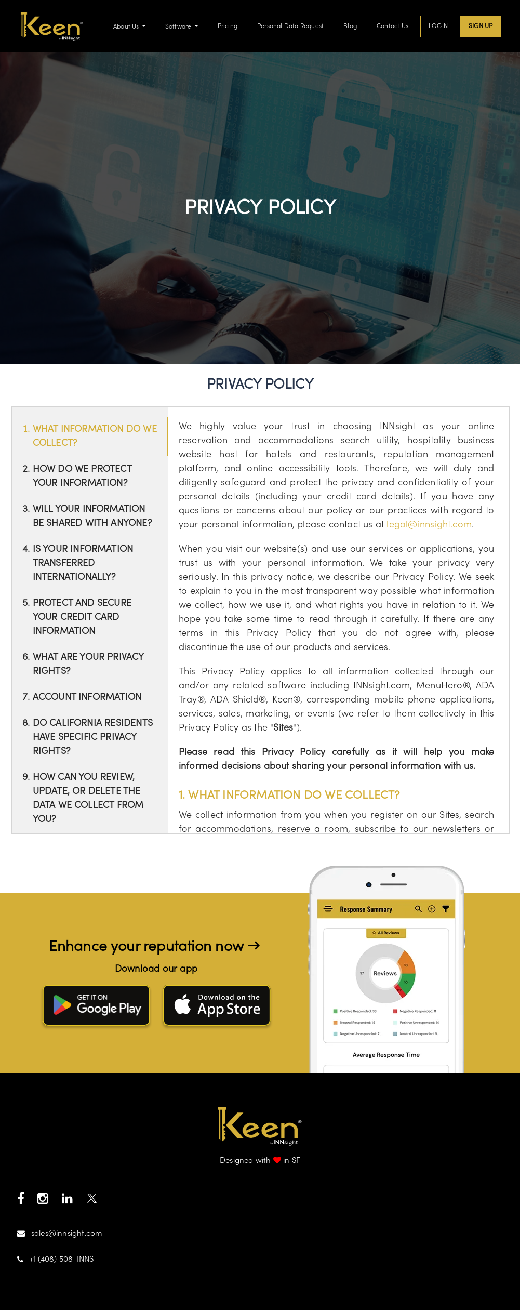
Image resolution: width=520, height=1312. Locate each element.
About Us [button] (127, 28)
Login (438, 27)
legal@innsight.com (429, 527)
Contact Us (392, 27)
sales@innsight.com (59, 1235)
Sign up (480, 27)
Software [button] (179, 28)
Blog (350, 27)
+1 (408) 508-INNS (55, 1261)
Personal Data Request (290, 27)
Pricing (227, 27)
